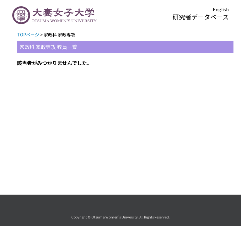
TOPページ (28, 34)
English (221, 9)
